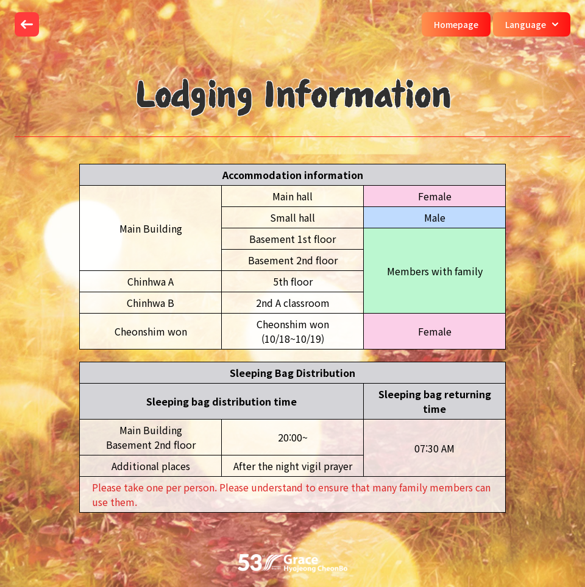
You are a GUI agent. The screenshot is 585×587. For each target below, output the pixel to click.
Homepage (456, 24)
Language (531, 24)
